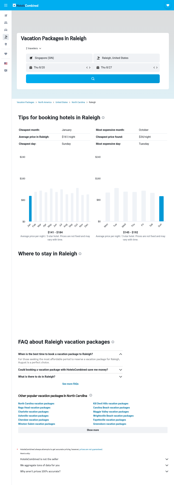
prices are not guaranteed (91, 449)
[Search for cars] (5, 29)
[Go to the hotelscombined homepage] (25, 5)
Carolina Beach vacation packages (111, 407)
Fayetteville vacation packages (109, 419)
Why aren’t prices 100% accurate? (94, 471)
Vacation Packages (25, 102)
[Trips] (5, 53)
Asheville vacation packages (33, 415)
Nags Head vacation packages (34, 407)
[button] (6, 5)
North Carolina (78, 102)
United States (62, 102)
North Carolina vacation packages (36, 403)
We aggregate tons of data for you (94, 465)
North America (44, 102)
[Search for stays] (5, 22)
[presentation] (103, 117)
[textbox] (59, 58)
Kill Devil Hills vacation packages (110, 403)
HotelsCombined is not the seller (94, 459)
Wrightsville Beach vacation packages (113, 415)
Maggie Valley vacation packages (111, 411)
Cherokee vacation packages (33, 419)
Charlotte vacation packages (33, 411)
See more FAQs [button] (70, 384)
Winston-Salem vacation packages (36, 424)
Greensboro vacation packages (109, 424)
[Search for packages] (5, 37)
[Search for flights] (5, 15)
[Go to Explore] (5, 44)
